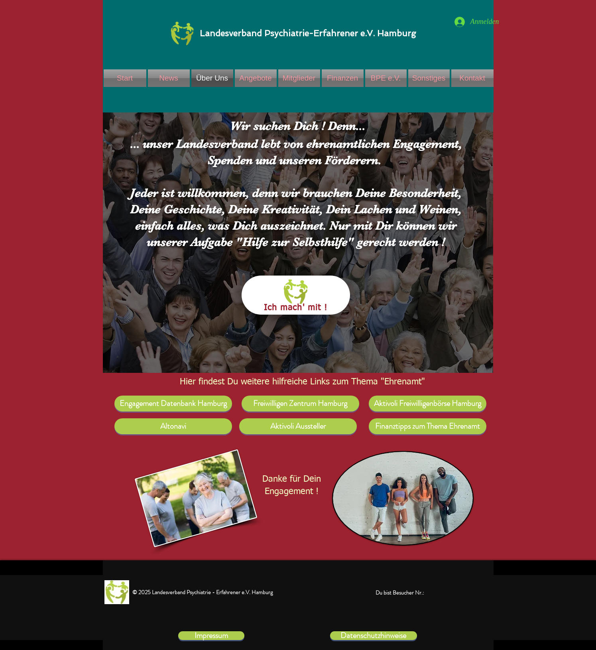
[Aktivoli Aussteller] (298, 426)
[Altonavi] (173, 426)
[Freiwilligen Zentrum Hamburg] (300, 404)
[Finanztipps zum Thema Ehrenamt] (427, 426)
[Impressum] (211, 635)
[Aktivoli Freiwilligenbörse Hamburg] (427, 404)
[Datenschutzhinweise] (373, 635)
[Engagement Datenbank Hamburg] (173, 404)
